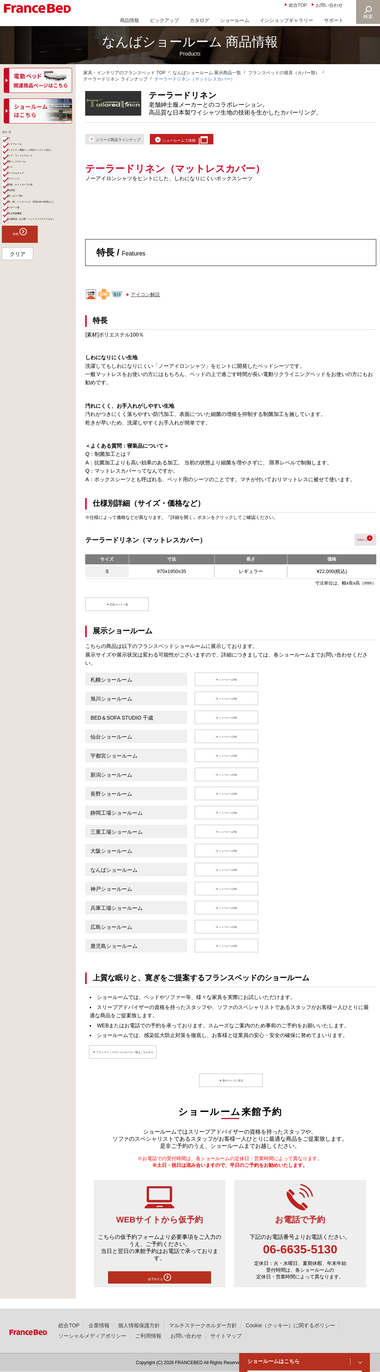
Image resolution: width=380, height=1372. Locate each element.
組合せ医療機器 (29, 311)
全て (16, 148)
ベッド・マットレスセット (41, 189)
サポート (333, 20)
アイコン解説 (145, 300)
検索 (367, 16)
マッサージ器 (26, 300)
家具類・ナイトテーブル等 (41, 247)
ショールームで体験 (216, 141)
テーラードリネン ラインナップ (115, 79)
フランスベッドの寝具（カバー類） (284, 72)
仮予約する (159, 1284)
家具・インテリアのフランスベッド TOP (124, 72)
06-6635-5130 (300, 1255)
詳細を (343, 545)
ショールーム (234, 20)
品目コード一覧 (120, 610)
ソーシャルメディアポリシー (92, 1336)
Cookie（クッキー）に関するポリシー (290, 1325)
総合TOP (298, 5)
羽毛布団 (21, 258)
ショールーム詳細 (229, 685)
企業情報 (99, 1325)
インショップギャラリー (286, 20)
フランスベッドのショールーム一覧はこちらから (164, 1058)
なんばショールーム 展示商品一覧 (207, 72)
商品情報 (129, 20)
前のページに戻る (234, 1086)
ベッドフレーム (29, 159)
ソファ (19, 212)
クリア (17, 368)
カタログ (199, 20)
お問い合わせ (329, 5)
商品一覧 (14, 135)
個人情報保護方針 (139, 1325)
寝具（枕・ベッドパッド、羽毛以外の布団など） (41, 285)
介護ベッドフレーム (33, 201)
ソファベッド (26, 235)
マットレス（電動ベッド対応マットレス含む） (41, 174)
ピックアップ (164, 20)
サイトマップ (226, 1336)
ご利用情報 (148, 1336)
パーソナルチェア (31, 224)
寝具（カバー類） (31, 270)
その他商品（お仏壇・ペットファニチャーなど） (41, 326)
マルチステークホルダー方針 (203, 1325)
